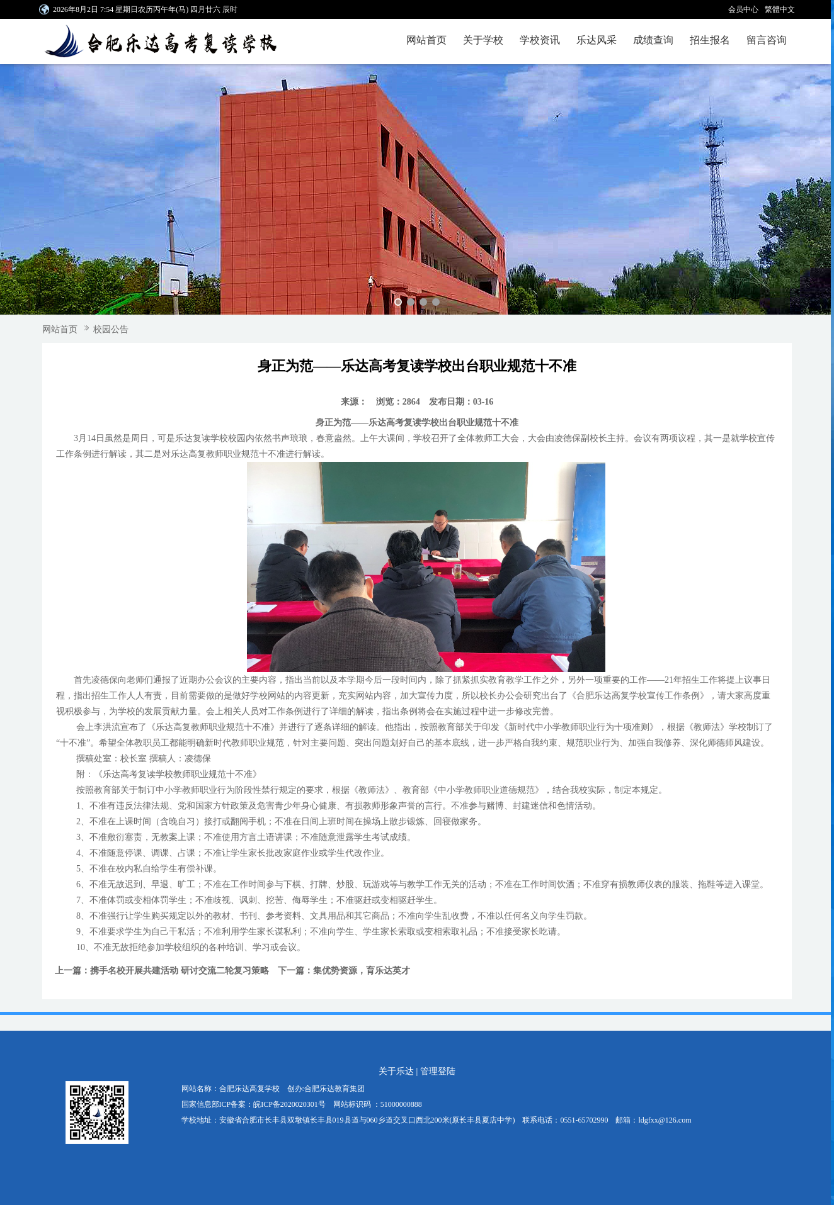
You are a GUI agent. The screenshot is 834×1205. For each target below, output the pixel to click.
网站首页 (426, 40)
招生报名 (710, 40)
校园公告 (111, 329)
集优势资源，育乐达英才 (361, 970)
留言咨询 (766, 40)
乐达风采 (596, 40)
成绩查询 (653, 40)
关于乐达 (396, 1071)
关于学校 (483, 40)
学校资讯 (540, 40)
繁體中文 (780, 9)
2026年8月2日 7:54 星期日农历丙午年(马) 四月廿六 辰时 (145, 9)
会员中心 (743, 9)
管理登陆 (437, 1071)
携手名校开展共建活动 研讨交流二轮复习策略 (179, 970)
